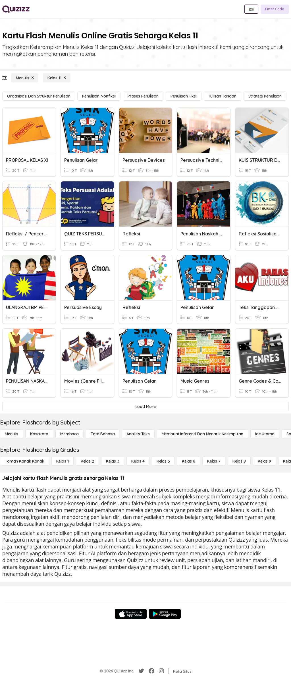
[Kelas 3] (112, 461)
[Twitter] (141, 671)
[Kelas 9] (264, 461)
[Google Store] (165, 614)
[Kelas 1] (62, 461)
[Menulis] (24, 77)
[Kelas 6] (188, 461)
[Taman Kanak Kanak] (24, 461)
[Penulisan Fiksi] (183, 96)
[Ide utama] (264, 433)
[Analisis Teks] (138, 433)
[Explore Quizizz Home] (16, 9)
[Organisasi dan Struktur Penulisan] (38, 96)
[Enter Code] (275, 9)
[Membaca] (69, 433)
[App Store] (131, 614)
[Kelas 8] (239, 461)
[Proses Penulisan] (143, 96)
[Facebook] (151, 671)
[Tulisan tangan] (222, 96)
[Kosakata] (39, 433)
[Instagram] (161, 671)
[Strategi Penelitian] (265, 96)
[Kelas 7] (213, 461)
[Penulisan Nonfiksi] (98, 96)
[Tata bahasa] (102, 433)
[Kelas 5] (163, 461)
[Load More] (145, 406)
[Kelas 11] (56, 77)
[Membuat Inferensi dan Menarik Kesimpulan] (202, 433)
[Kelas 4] (137, 461)
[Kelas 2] (87, 461)
